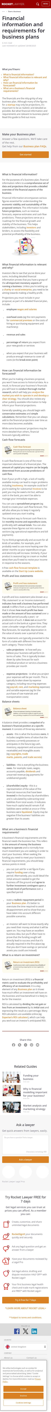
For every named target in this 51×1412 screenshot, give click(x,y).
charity (7, 289)
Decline (23, 1395)
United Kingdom (18, 1346)
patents (18, 757)
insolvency (17, 485)
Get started (25, 154)
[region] (23, 1385)
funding (19, 872)
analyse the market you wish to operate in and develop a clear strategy (25, 395)
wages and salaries (27, 309)
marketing (33, 687)
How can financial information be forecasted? (20, 84)
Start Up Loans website (31, 571)
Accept (23, 1389)
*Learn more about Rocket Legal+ (25, 1308)
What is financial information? (18, 74)
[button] (3, 11)
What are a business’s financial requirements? (19, 89)
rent (20, 687)
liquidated (27, 812)
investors (31, 227)
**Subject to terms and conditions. (25, 1317)
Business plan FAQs (34, 146)
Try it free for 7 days (25, 1300)
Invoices (37, 488)
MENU (45, 4)
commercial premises (21, 320)
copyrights (15, 753)
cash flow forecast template (23, 567)
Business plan (19, 903)
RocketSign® (18, 1234)
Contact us (32, 1357)
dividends (31, 771)
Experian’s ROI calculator (15, 1017)
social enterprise (23, 289)
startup (11, 104)
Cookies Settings (23, 1402)
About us (8, 1357)
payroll (13, 687)
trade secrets (34, 757)
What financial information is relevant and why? (25, 79)
